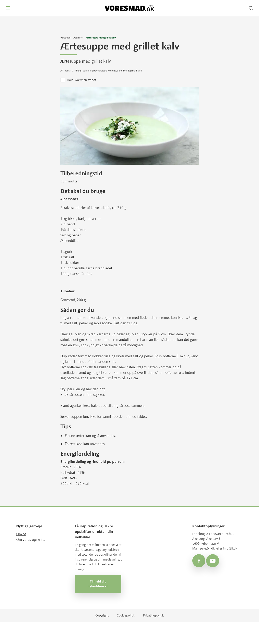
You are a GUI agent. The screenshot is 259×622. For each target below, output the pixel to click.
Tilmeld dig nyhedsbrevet (98, 583)
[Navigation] (8, 8)
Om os (21, 534)
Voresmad (65, 37)
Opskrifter (78, 37)
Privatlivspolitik (153, 615)
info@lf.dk (230, 548)
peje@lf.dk (207, 548)
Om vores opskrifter (31, 539)
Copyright (102, 615)
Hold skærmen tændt (81, 80)
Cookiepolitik (126, 615)
